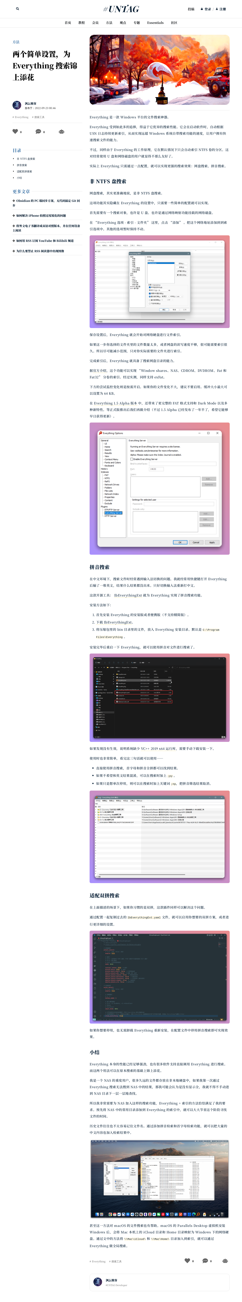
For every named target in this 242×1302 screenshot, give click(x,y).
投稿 (191, 9)
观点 (123, 22)
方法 (109, 22)
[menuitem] (191, 9)
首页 (68, 22)
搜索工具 (39, 117)
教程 (81, 22)
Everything (21, 117)
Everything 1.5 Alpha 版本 (115, 403)
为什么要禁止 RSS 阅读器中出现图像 (40, 251)
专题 (136, 22)
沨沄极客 (30, 103)
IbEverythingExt (128, 595)
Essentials (155, 22)
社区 (174, 22)
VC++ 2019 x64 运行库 (158, 748)
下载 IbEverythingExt (114, 622)
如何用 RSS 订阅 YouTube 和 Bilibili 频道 (45, 241)
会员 (95, 22)
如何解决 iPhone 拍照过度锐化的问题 (41, 215)
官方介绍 (99, 370)
